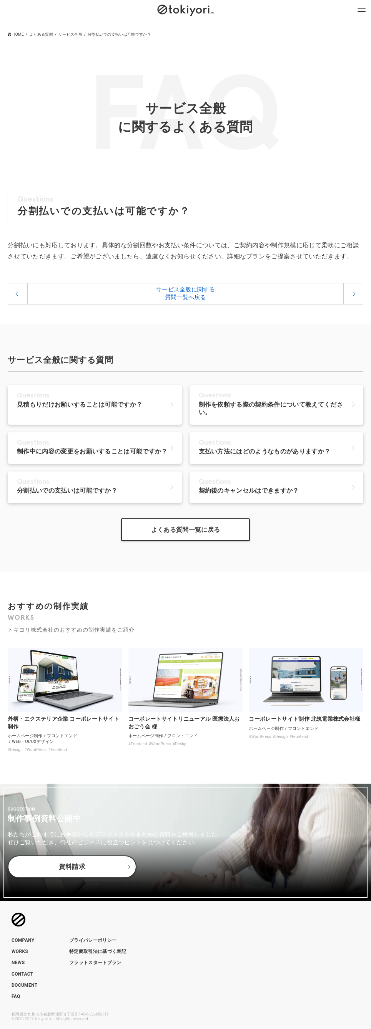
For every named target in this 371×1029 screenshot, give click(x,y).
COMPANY (23, 940)
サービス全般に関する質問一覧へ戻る (185, 293)
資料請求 (72, 867)
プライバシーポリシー (92, 940)
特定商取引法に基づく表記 (97, 951)
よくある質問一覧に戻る (185, 530)
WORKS (20, 951)
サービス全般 (70, 34)
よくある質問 (41, 34)
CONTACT (22, 974)
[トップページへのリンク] (185, 9)
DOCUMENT (24, 985)
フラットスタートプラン (95, 962)
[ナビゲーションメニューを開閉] (361, 9)
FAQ (16, 996)
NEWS (18, 962)
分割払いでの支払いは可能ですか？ (119, 34)
